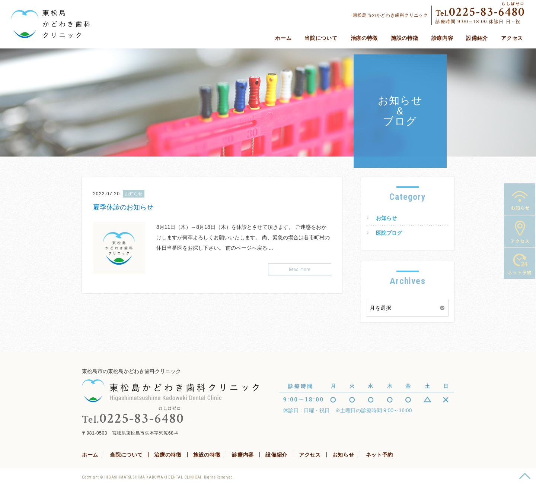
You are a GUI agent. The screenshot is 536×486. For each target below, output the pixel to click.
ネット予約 (519, 263)
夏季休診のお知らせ (123, 207)
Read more (299, 269)
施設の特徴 (404, 38)
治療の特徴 (364, 38)
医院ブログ (389, 233)
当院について (320, 38)
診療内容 (442, 38)
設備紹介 (477, 38)
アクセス (512, 38)
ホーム (283, 38)
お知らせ (519, 199)
